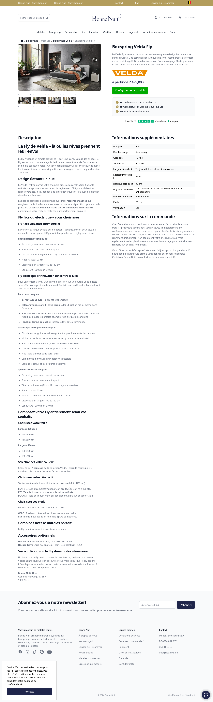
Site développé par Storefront (181, 695)
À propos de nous (88, 635)
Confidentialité (126, 663)
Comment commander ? (132, 641)
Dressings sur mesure (90, 663)
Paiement (124, 647)
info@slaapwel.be (168, 652)
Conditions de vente (129, 635)
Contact (119, 3)
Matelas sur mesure (89, 658)
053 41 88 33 (166, 647)
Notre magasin (86, 641)
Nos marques (86, 652)
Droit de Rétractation (130, 652)
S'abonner (186, 605)
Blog (136, 3)
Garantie (123, 658)
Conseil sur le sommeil (163, 3)
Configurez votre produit (130, 90)
